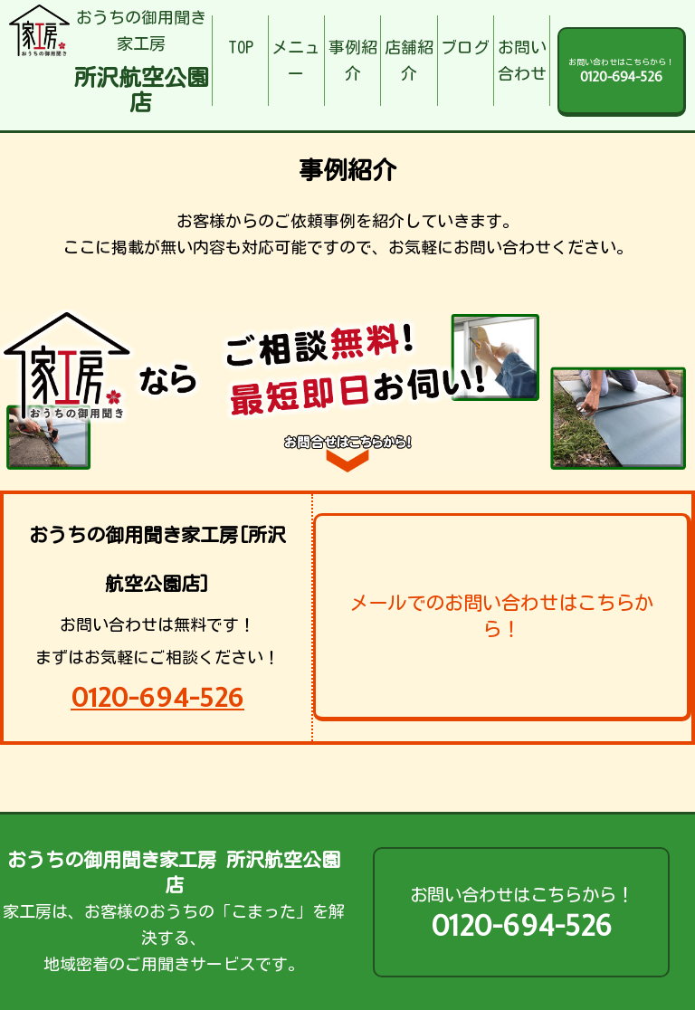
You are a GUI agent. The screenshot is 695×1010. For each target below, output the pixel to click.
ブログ (465, 47)
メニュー (295, 60)
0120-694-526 (157, 697)
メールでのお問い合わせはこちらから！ (501, 616)
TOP (240, 47)
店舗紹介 (409, 60)
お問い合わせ (522, 60)
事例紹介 (352, 60)
